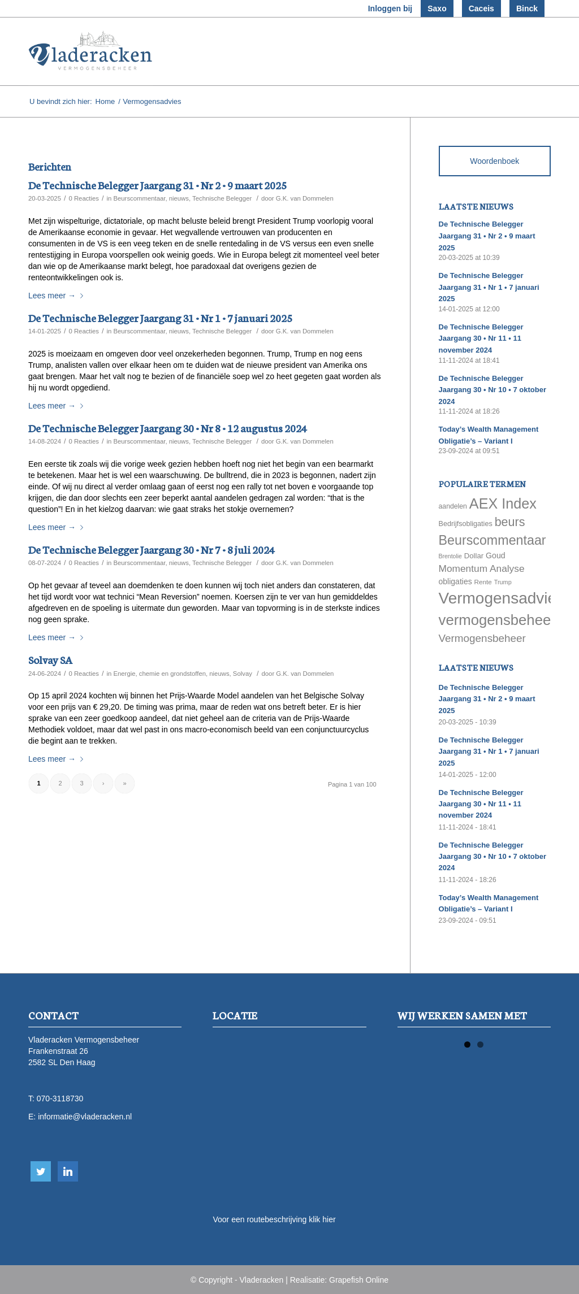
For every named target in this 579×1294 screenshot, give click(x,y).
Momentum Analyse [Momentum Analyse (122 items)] (482, 568)
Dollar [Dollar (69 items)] (473, 556)
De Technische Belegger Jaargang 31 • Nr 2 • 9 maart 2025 (157, 184)
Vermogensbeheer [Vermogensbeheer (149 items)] (482, 638)
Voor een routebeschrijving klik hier (274, 1219)
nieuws (179, 198)
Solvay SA (50, 659)
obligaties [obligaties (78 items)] (455, 581)
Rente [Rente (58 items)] (483, 581)
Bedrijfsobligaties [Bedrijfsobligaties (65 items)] (465, 524)
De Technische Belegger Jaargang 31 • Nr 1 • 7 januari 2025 (160, 317)
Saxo (436, 8)
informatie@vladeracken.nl (85, 1116)
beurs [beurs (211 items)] (510, 522)
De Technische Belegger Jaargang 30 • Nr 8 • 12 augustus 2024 (167, 427)
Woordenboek (494, 161)
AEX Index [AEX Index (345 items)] (503, 503)
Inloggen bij (390, 8)
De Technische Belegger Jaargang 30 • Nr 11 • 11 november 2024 (481, 338)
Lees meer (58, 295)
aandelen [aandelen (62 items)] (453, 506)
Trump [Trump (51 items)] (503, 582)
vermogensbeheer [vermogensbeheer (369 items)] (497, 620)
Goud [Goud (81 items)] (495, 555)
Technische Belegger (222, 198)
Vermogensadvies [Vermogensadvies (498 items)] (502, 598)
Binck (527, 8)
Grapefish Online (358, 1279)
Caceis (481, 8)
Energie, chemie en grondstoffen (159, 673)
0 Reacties (83, 198)
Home (105, 101)
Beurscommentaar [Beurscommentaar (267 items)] (492, 540)
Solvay (242, 673)
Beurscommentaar (139, 198)
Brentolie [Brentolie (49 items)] (450, 556)
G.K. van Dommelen (305, 198)
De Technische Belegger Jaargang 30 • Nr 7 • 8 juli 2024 (151, 549)
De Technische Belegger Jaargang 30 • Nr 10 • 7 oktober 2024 (492, 390)
